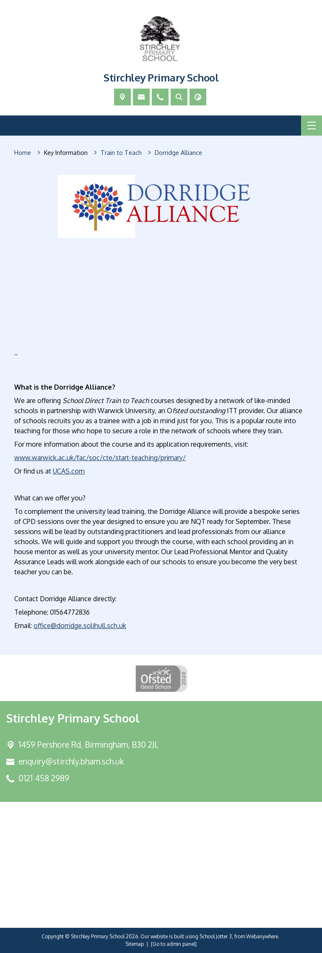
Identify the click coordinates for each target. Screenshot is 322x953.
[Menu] (311, 125)
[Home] (22, 152)
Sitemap (134, 944)
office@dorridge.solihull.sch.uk (80, 625)
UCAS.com (69, 471)
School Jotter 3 (216, 936)
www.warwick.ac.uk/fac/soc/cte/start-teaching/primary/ (100, 457)
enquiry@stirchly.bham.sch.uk (71, 761)
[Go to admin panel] (174, 944)
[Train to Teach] (121, 152)
